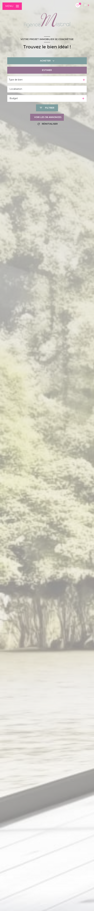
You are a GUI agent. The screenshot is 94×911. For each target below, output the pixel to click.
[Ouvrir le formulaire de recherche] (47, 107)
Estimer (47, 70)
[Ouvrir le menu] (12, 6)
